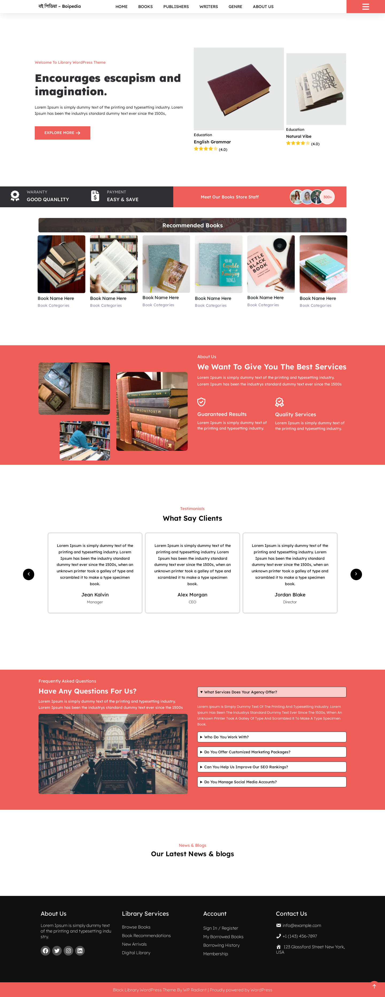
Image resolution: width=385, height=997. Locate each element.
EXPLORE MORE (62, 131)
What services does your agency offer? (240, 509)
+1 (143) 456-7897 (300, 935)
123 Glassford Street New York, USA (310, 948)
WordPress (261, 989)
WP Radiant (195, 989)
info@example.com (302, 924)
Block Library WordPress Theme (144, 989)
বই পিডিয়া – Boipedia (59, 6)
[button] (28, 572)
